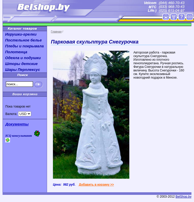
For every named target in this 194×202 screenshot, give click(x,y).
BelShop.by (183, 196)
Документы (17, 124)
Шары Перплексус (22, 69)
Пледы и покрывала (24, 46)
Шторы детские (21, 63)
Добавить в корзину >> (96, 184)
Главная (56, 31)
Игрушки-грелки (21, 34)
